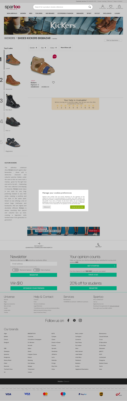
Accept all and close (77, 207)
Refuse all (47, 207)
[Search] (90, 7)
